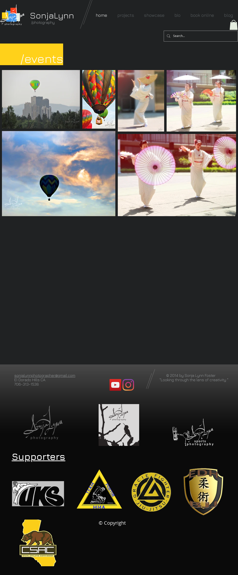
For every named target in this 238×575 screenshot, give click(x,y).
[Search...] (200, 36)
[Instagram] (128, 385)
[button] (234, 25)
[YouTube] (115, 385)
